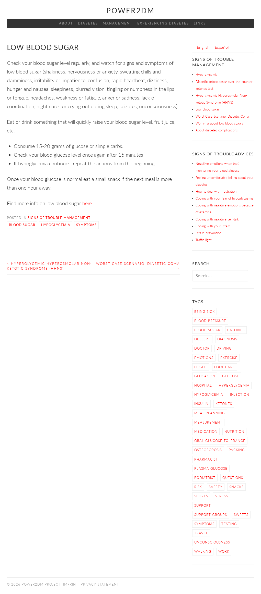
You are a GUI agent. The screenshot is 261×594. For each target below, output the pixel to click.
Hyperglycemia (206, 74)
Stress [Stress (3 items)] (221, 496)
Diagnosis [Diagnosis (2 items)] (227, 339)
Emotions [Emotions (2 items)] (203, 358)
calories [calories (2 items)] (236, 330)
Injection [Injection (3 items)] (239, 394)
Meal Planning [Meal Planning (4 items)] (209, 413)
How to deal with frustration (216, 191)
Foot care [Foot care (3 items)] (224, 367)
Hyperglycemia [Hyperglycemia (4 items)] (234, 385)
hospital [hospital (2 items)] (203, 385)
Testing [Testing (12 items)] (229, 524)
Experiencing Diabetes (163, 23)
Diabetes (88, 23)
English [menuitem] (203, 47)
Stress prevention (208, 233)
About (66, 23)
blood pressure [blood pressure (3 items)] (210, 321)
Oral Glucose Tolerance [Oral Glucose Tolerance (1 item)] (219, 441)
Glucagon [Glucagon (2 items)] (204, 376)
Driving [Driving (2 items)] (224, 348)
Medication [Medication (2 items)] (206, 431)
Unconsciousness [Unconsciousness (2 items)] (212, 542)
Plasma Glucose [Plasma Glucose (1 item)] (211, 468)
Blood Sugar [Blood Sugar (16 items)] (207, 330)
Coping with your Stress (213, 226)
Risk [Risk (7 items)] (198, 487)
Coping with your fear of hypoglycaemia (224, 198)
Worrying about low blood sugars (220, 123)
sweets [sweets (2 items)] (241, 515)
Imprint (70, 584)
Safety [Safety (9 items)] (215, 487)
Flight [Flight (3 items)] (200, 367)
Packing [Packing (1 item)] (237, 450)
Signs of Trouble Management (59, 218)
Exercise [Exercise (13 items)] (228, 358)
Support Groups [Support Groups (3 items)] (210, 515)
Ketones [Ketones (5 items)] (223, 404)
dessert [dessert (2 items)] (202, 339)
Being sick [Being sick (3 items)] (204, 312)
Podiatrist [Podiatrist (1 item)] (204, 478)
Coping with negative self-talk (217, 219)
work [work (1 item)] (223, 551)
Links (200, 23)
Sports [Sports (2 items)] (201, 496)
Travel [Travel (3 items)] (201, 533)
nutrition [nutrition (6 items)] (234, 431)
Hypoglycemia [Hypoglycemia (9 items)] (208, 394)
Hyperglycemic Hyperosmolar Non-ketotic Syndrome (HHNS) (49, 266)
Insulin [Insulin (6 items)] (201, 404)
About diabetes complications (217, 130)
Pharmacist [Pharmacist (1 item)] (206, 459)
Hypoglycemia (55, 225)
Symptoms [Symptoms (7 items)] (204, 524)
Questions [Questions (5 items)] (232, 478)
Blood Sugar (22, 225)
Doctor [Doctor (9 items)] (202, 348)
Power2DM (130, 10)
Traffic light (203, 240)
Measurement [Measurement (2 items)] (208, 422)
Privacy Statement (100, 584)
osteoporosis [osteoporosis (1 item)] (208, 450)
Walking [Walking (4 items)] (202, 551)
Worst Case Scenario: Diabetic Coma (138, 266)
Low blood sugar (207, 109)
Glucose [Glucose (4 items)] (230, 376)
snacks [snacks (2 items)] (236, 487)
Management (117, 23)
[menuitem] (203, 47)
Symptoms (86, 225)
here (86, 203)
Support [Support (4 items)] (202, 505)
